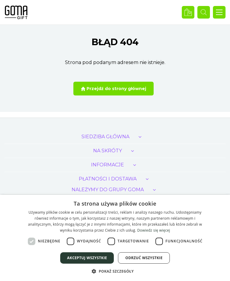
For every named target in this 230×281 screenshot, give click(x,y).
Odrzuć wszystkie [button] (143, 257)
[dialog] (115, 238)
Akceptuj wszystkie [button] (87, 257)
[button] (115, 271)
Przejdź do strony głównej (113, 88)
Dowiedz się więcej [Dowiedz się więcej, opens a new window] (153, 230)
